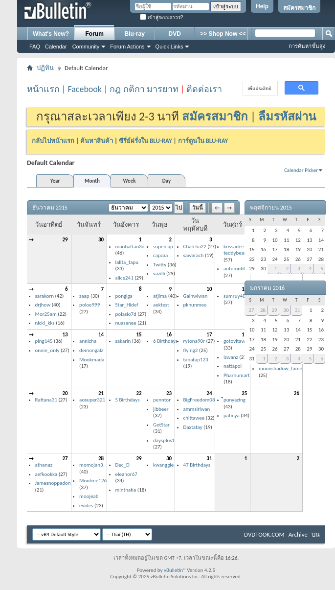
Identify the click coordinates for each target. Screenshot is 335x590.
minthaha (125, 490)
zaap (84, 296)
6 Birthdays (165, 341)
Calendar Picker (301, 170)
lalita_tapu (127, 262)
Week (129, 181)
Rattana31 (46, 400)
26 (296, 393)
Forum (95, 33)
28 (101, 458)
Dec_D (122, 465)
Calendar (56, 46)
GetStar (161, 425)
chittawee (194, 418)
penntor (162, 400)
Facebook (84, 89)
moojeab (89, 496)
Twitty (159, 264)
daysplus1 (164, 440)
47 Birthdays (196, 465)
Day (166, 181)
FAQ (34, 46)
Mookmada (91, 359)
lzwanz (230, 357)
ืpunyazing (234, 400)
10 (209, 289)
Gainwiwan (195, 296)
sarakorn (44, 296)
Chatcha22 (194, 246)
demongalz (91, 350)
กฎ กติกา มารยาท (144, 89)
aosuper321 (92, 400)
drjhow (43, 305)
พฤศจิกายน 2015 (271, 207)
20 (64, 393)
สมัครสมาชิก (299, 7)
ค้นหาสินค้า (96, 140)
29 (64, 239)
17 (209, 334)
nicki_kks (45, 323)
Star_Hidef (126, 305)
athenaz (44, 465)
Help (262, 6)
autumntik (234, 268)
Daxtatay (192, 427)
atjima (160, 296)
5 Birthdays (127, 400)
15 (138, 334)
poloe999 (89, 305)
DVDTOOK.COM (264, 534)
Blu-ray (135, 33)
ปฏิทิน (45, 67)
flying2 (190, 350)
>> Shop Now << (223, 33)
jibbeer (161, 409)
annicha (87, 341)
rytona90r (194, 341)
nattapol (232, 366)
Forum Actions (127, 46)
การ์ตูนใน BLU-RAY (203, 140)
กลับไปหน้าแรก (53, 140)
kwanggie (163, 465)
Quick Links (169, 46)
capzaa (160, 255)
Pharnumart (236, 375)
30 (101, 239)
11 (244, 289)
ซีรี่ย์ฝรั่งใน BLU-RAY (145, 140)
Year (55, 181)
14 (101, 334)
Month (92, 181)
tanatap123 (195, 359)
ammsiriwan (196, 409)
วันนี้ (197, 208)
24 (209, 393)
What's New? (51, 33)
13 (64, 334)
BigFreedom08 (199, 400)
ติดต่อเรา (204, 89)
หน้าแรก (43, 89)
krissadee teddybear (234, 250)
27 (64, 458)
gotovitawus (236, 341)
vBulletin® (175, 570)
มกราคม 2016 (267, 287)
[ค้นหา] (259, 88)
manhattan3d (130, 246)
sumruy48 (234, 296)
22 (138, 393)
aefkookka (46, 474)
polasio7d (125, 314)
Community (86, 46)
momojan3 (91, 465)
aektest (161, 305)
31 (209, 458)
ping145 (44, 341)
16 (169, 334)
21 (101, 393)
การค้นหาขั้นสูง (307, 46)
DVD (175, 33)
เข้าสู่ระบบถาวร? (161, 17)
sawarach (193, 255)
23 (169, 393)
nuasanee (125, 323)
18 (244, 334)
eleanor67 (126, 474)
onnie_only (47, 350)
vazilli (159, 273)
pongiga (124, 296)
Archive (298, 534)
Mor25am (46, 314)
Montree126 (93, 480)
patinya (231, 415)
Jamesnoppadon (53, 483)
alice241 (124, 278)
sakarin (123, 341)
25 (244, 393)
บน (316, 534)
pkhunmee (195, 305)
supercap (163, 246)
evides (86, 505)
